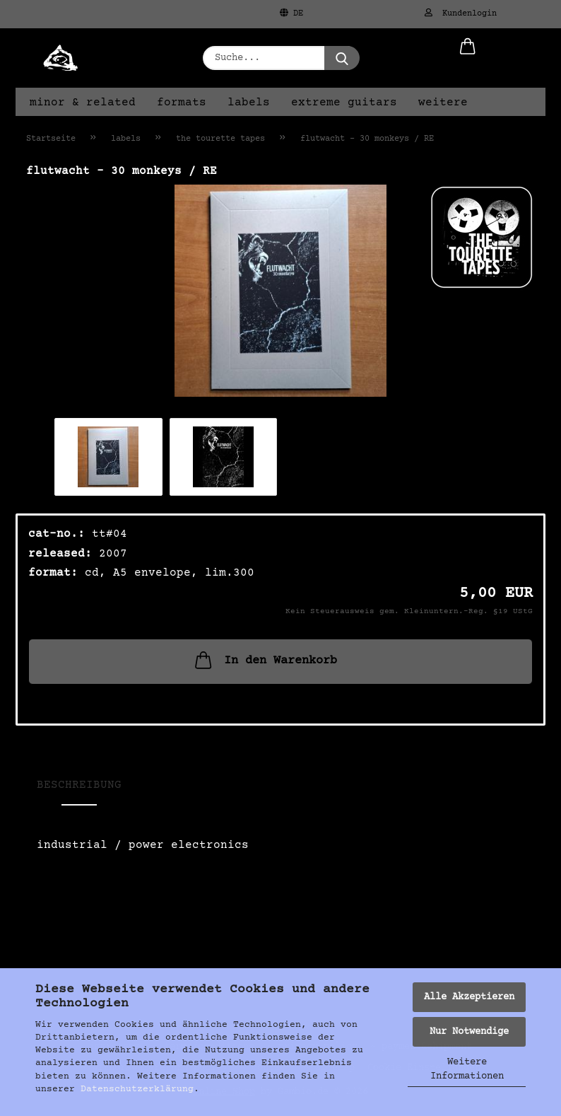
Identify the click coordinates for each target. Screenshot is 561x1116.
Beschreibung (79, 785)
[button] (467, 58)
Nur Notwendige (469, 1031)
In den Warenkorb (264, 660)
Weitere (443, 102)
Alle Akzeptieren (469, 997)
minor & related (83, 102)
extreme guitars (344, 102)
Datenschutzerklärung (137, 1089)
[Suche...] (342, 58)
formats (181, 102)
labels (249, 102)
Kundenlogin (461, 13)
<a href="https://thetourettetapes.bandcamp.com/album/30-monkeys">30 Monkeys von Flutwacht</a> (280, 900)
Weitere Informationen (467, 1069)
